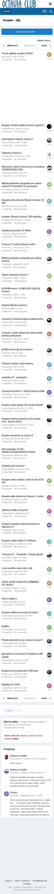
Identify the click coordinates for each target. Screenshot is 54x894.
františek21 (10, 513)
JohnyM (8, 499)
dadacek (9, 294)
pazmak (8, 688)
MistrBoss (9, 220)
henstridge (10, 469)
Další (44, 46)
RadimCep (9, 128)
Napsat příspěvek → (27, 31)
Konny (7, 353)
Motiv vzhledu (22, 880)
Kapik (7, 486)
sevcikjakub (10, 408)
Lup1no (8, 57)
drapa (7, 173)
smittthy (8, 394)
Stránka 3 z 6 (30, 46)
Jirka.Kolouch (11, 544)
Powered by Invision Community (27, 890)
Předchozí (12, 46)
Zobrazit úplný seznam (14, 727)
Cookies (27, 883)
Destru (16, 795)
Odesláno (35, 759)
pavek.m (8, 367)
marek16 (8, 455)
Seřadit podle (44, 40)
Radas (16, 772)
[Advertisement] (27, 92)
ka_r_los (8, 674)
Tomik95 (9, 629)
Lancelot (17, 759)
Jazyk (8, 880)
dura (7, 234)
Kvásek (8, 530)
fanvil (7, 308)
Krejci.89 (9, 643)
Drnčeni (13, 792)
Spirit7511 (9, 278)
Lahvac (8, 557)
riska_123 (9, 156)
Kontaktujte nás (40, 880)
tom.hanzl (9, 142)
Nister (7, 206)
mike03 (8, 588)
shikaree (9, 339)
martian (8, 189)
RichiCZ (8, 247)
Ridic (7, 602)
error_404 (9, 322)
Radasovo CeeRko (18, 756)
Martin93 (9, 571)
